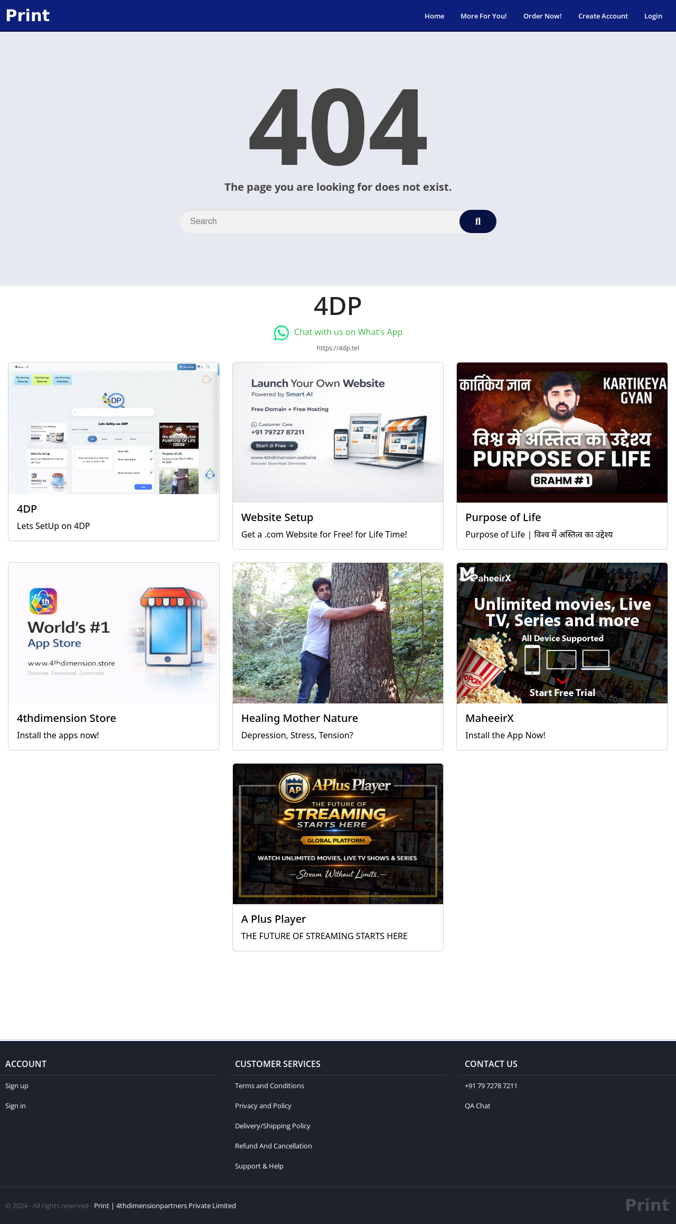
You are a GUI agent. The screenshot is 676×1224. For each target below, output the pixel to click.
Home (434, 16)
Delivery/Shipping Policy (273, 1125)
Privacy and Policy (263, 1105)
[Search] (338, 221)
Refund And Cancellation (273, 1146)
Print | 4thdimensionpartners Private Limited (165, 1205)
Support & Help (259, 1166)
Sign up (17, 1085)
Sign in (15, 1105)
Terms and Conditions (269, 1085)
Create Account (603, 16)
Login (653, 16)
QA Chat (478, 1105)
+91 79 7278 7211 (491, 1085)
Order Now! (542, 16)
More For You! (484, 16)
